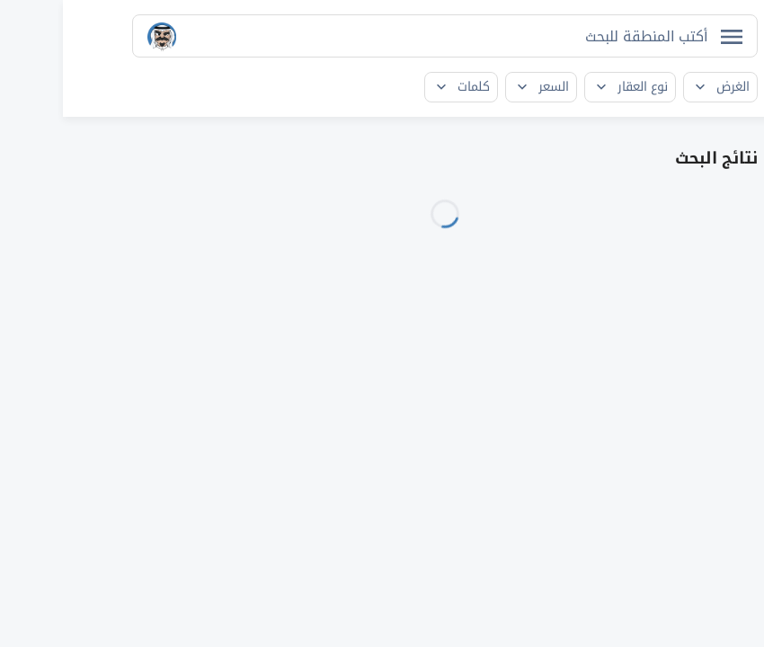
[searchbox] (573, 35)
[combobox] (382, 36)
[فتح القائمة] (668, 36)
